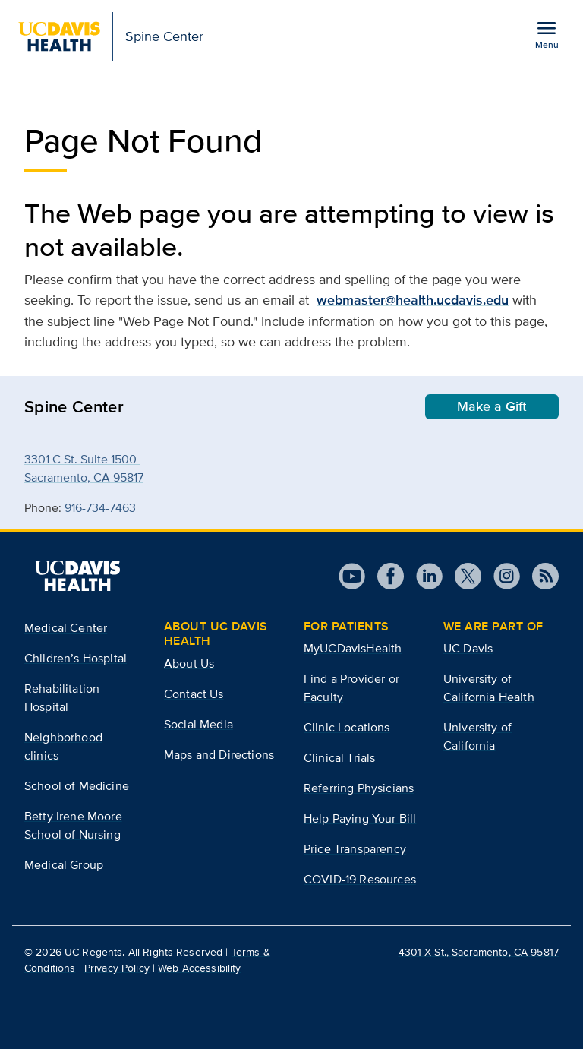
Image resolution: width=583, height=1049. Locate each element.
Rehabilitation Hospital (61, 698)
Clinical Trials (339, 757)
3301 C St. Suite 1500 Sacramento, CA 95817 (83, 468)
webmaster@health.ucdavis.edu (413, 300)
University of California (477, 736)
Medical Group (63, 865)
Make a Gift (492, 406)
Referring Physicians (359, 788)
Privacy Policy (117, 967)
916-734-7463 (100, 508)
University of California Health (488, 688)
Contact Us (194, 694)
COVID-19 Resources (360, 879)
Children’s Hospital (75, 658)
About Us (189, 663)
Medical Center (65, 628)
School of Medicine (76, 786)
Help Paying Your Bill (360, 818)
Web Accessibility (199, 967)
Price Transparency (355, 849)
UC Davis (468, 648)
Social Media (198, 724)
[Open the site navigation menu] (546, 34)
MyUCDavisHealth (353, 648)
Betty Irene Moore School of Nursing (73, 825)
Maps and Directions (219, 754)
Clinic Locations (347, 727)
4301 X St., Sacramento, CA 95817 (479, 951)
